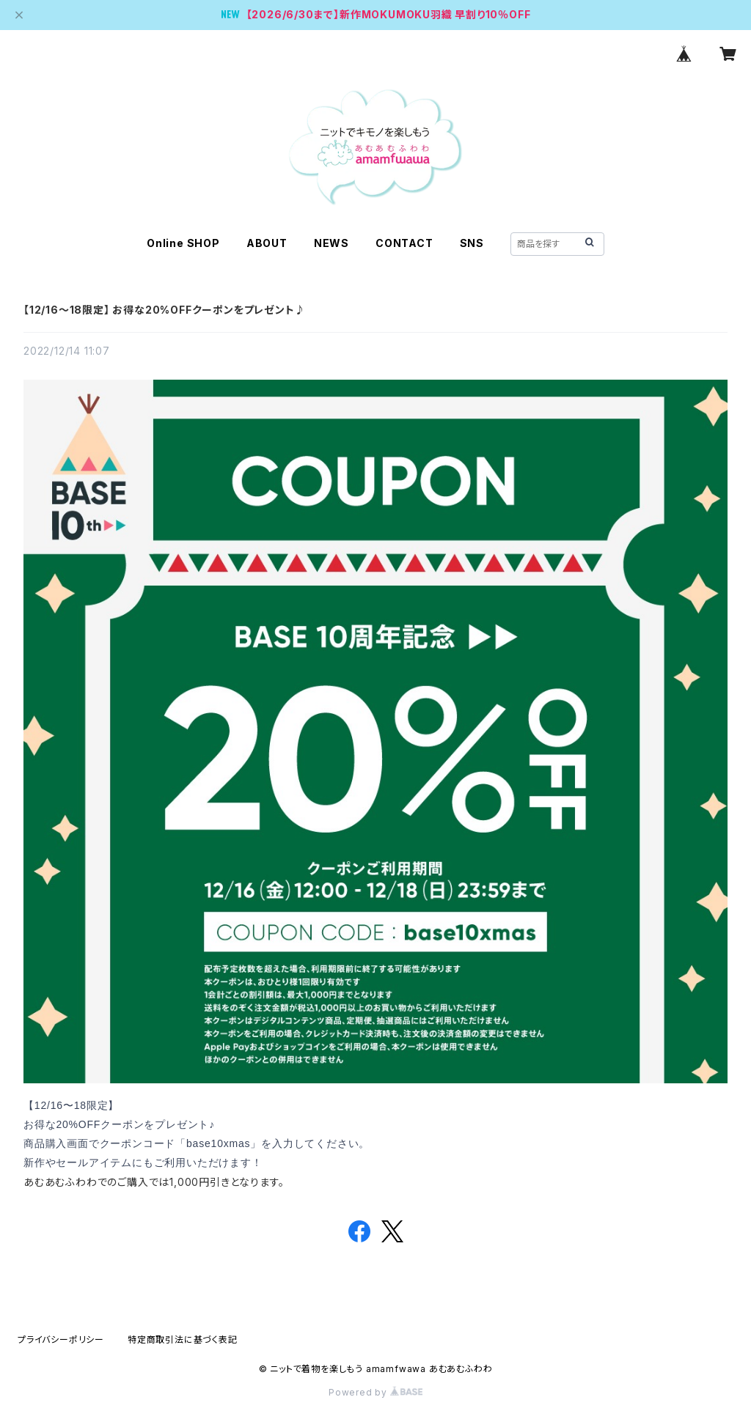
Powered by (375, 1392)
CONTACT (404, 243)
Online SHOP (183, 243)
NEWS (331, 243)
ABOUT (266, 243)
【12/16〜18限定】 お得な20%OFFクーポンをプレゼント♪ (164, 309)
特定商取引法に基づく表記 (183, 1339)
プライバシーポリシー (61, 1339)
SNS (472, 243)
